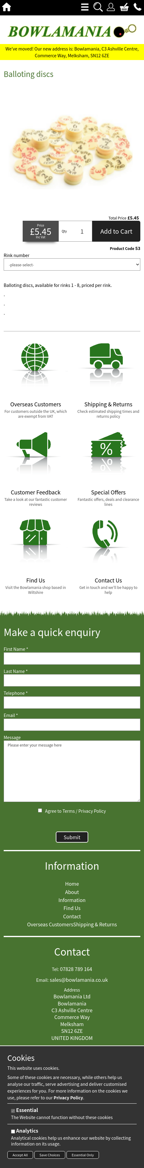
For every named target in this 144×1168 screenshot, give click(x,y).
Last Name (16, 671)
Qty (64, 231)
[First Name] (72, 658)
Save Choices (50, 1154)
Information (72, 865)
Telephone (16, 693)
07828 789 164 (76, 969)
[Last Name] (72, 680)
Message (12, 737)
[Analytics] (13, 1132)
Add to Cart (116, 231)
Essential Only (83, 1154)
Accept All (20, 1154)
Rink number (16, 255)
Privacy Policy (92, 811)
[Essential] (13, 1111)
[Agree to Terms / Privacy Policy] (40, 810)
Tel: (55, 969)
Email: (42, 980)
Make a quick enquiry (52, 632)
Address (72, 990)
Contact (72, 951)
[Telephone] (72, 702)
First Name (16, 649)
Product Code (122, 248)
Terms (69, 811)
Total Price (117, 217)
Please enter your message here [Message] (72, 771)
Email (11, 715)
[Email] (72, 725)
